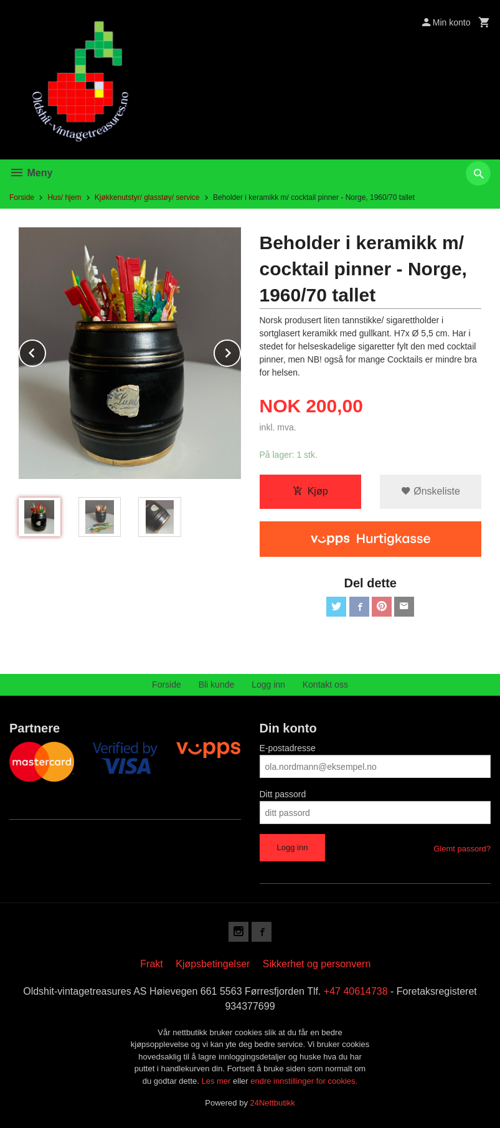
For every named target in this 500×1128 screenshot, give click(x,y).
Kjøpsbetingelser (213, 964)
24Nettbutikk (272, 1102)
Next (240, 351)
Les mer (217, 1081)
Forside (21, 197)
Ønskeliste (430, 491)
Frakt (151, 964)
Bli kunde (217, 685)
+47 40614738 (356, 991)
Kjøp (310, 491)
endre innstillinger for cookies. (303, 1081)
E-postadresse (288, 748)
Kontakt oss (325, 685)
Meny (30, 173)
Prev (45, 351)
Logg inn (268, 685)
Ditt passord (283, 794)
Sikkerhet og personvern (316, 964)
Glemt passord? (462, 848)
